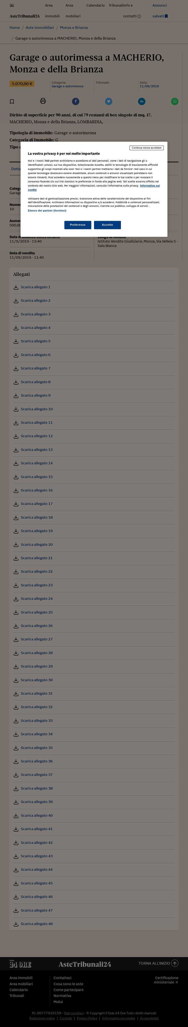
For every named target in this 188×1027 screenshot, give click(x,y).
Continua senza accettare (147, 147)
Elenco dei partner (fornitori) (47, 210)
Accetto (107, 224)
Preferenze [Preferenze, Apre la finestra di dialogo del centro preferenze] (78, 224)
